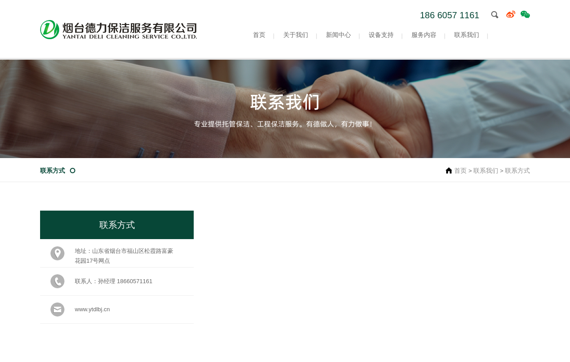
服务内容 (423, 34)
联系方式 (52, 170)
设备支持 (381, 34)
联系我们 (466, 34)
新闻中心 (338, 34)
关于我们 (295, 34)
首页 (259, 34)
